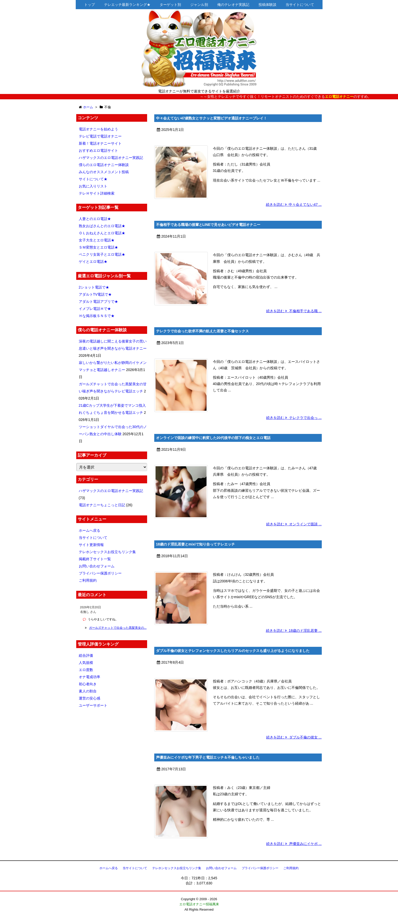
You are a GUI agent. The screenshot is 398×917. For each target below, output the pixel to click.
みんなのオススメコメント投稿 (104, 172)
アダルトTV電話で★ (95, 294)
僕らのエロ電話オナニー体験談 (104, 165)
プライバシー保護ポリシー (100, 573)
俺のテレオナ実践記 (233, 5)
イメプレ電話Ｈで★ (95, 309)
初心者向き (88, 684)
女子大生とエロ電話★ (96, 240)
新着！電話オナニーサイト (100, 143)
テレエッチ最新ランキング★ (127, 5)
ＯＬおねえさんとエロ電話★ (102, 233)
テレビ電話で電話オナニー (100, 136)
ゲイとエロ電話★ (93, 261)
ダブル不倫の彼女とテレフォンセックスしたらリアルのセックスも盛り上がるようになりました (233, 651)
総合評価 (86, 655)
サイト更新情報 (91, 545)
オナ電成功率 (89, 677)
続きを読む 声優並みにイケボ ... (294, 844)
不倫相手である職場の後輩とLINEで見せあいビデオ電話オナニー (208, 225)
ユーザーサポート (93, 705)
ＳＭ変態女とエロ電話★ (98, 247)
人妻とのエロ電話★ (95, 219)
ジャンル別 (199, 5)
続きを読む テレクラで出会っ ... (294, 418)
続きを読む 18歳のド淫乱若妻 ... (294, 630)
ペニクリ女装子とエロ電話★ (102, 254)
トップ (89, 5)
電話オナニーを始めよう (98, 129)
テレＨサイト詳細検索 (96, 193)
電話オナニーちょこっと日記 (102, 505)
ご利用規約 (88, 580)
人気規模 (86, 663)
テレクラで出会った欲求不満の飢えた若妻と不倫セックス (202, 331)
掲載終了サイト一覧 (95, 559)
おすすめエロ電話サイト (98, 150)
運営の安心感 (89, 698)
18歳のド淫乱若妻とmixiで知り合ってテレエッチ (195, 544)
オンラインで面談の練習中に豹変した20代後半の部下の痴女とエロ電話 (213, 438)
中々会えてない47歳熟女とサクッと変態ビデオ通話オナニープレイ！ (211, 118)
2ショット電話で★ (94, 287)
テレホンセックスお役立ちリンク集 (107, 552)
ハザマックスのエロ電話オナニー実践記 (111, 158)
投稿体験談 (267, 5)
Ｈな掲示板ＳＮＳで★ (96, 316)
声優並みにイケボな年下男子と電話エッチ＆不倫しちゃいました (208, 757)
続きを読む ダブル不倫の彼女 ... (294, 737)
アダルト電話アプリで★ (98, 301)
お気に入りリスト (93, 186)
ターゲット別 (170, 5)
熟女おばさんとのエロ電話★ (102, 226)
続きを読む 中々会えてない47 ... (294, 204)
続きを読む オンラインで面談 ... (294, 524)
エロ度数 (86, 670)
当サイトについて (300, 5)
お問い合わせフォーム (96, 566)
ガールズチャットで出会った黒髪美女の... (118, 627)
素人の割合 (88, 691)
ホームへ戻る (89, 530)
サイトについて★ (93, 179)
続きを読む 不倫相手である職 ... (294, 311)
